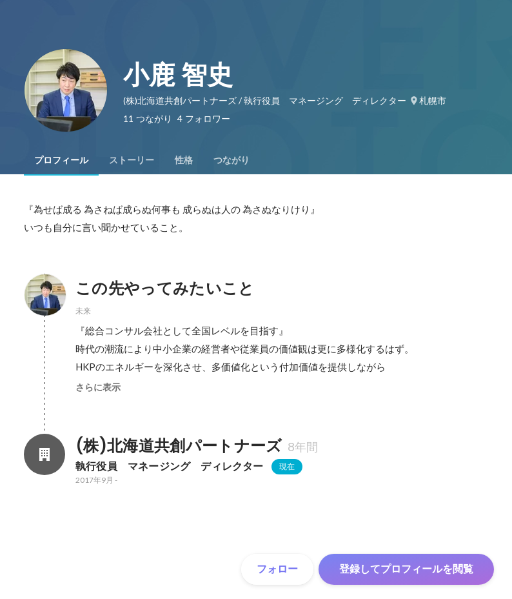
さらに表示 (98, 387)
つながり (231, 160)
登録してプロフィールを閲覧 (406, 569)
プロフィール (61, 160)
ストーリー (131, 160)
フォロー (277, 569)
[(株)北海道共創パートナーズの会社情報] (44, 454)
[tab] (61, 160)
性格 (184, 160)
